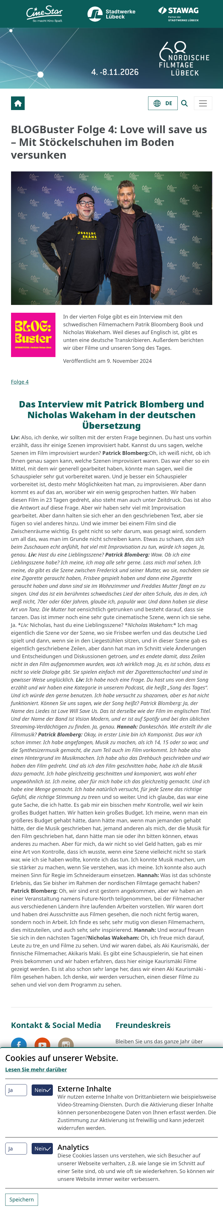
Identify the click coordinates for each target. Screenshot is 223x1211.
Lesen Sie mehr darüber (36, 1069)
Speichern (22, 1199)
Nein (40, 1089)
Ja (10, 1089)
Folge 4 (20, 381)
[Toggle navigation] (203, 103)
